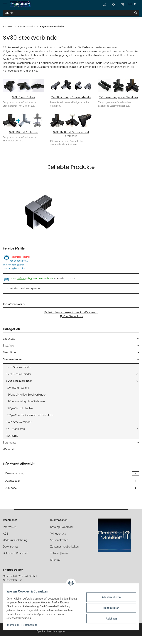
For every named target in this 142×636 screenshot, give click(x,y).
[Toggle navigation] (5, 2)
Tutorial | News (59, 553)
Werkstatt (9, 449)
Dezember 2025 (71, 473)
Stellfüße (8, 345)
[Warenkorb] (128, 4)
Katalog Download (61, 526)
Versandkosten (59, 540)
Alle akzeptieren (108, 597)
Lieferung (22, 278)
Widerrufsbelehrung (15, 540)
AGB (5, 533)
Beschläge (9, 352)
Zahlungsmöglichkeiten (64, 546)
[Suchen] (68, 13)
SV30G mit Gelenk (23, 97)
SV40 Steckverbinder (18, 422)
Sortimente (9, 442)
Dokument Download (15, 553)
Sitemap (55, 559)
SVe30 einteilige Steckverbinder (71, 97)
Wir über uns (58, 533)
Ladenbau (9, 338)
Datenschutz (10, 546)
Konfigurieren (108, 607)
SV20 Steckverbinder (18, 367)
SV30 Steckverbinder (19, 380)
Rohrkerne (12, 435)
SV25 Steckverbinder (18, 374)
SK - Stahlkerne (15, 428)
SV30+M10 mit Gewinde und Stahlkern (71, 134)
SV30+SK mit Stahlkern (23, 132)
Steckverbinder (12, 359)
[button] (104, 4)
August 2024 (71, 481)
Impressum (9, 526)
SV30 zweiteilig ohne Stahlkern (118, 97)
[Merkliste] (113, 4)
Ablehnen (108, 618)
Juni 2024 (71, 488)
